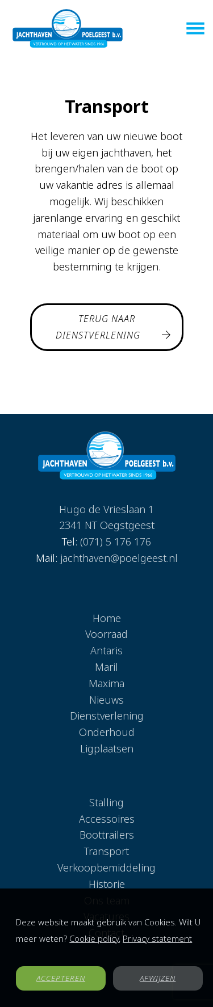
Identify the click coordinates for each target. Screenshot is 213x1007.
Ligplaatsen (106, 748)
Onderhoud (107, 732)
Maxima (106, 683)
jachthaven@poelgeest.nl (119, 558)
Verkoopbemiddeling (106, 867)
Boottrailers (107, 834)
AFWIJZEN (158, 978)
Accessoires (107, 819)
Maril (106, 667)
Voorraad (106, 634)
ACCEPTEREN (60, 978)
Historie (107, 884)
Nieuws (106, 699)
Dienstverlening (107, 715)
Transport (106, 851)
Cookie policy (94, 938)
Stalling (106, 802)
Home (107, 618)
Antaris (106, 650)
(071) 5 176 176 (115, 541)
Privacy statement (157, 938)
